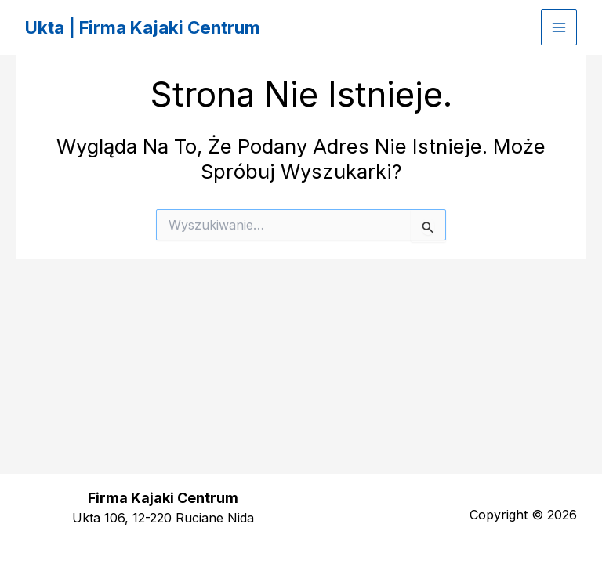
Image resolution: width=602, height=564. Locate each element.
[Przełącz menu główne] (559, 27)
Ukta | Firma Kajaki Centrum (153, 27)
